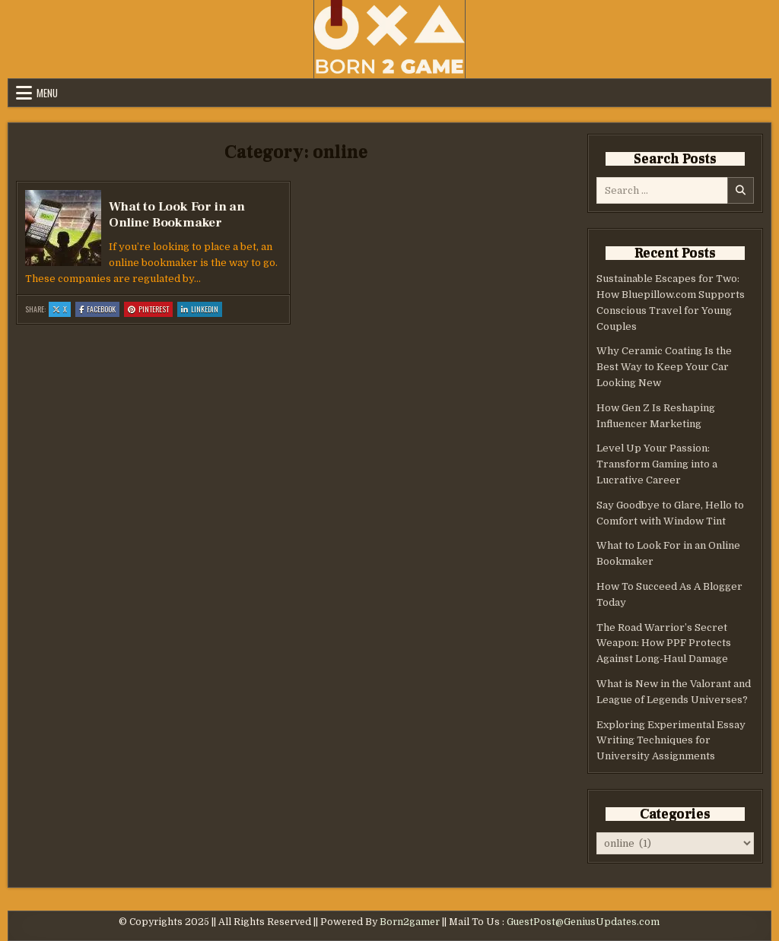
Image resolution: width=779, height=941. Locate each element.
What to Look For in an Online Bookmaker (177, 214)
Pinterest (150, 310)
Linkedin (201, 310)
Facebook (99, 310)
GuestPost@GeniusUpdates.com (583, 922)
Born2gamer (410, 922)
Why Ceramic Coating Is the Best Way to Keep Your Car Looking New (664, 366)
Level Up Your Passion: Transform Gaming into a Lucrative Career (656, 464)
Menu (47, 92)
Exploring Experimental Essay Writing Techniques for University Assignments (671, 740)
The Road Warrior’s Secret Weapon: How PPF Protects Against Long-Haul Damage (663, 643)
